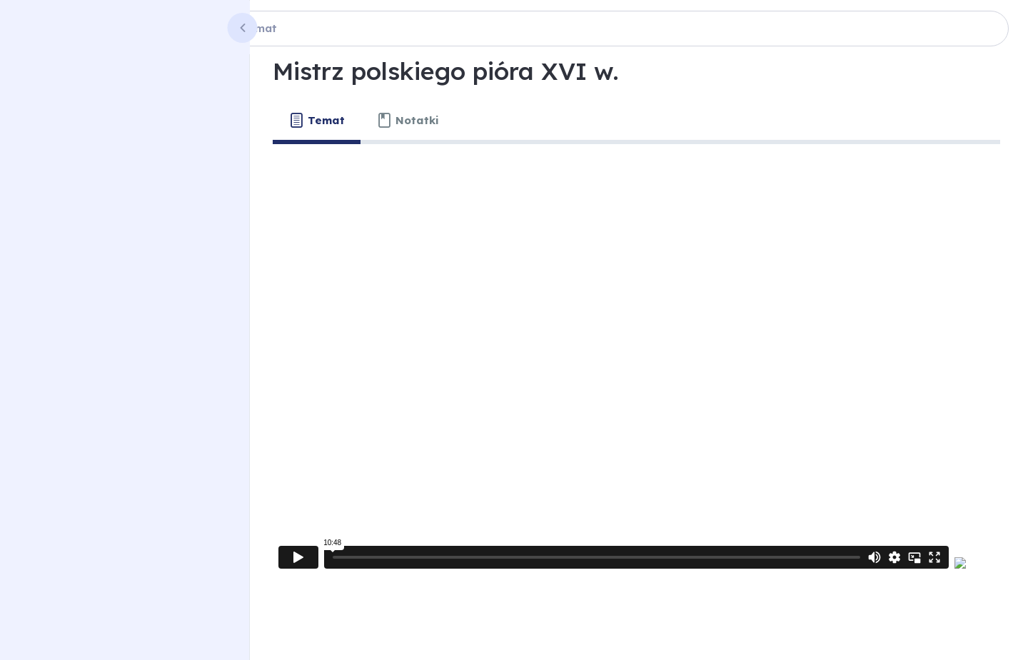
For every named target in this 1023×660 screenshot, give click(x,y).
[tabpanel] (636, 370)
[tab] (317, 120)
